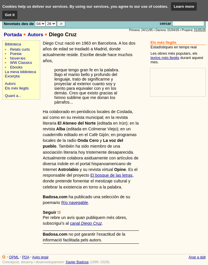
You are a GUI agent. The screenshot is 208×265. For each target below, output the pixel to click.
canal (86, 223)
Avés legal (40, 257)
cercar (165, 23)
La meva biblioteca (20, 72)
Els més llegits (17, 88)
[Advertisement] (20, 121)
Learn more (184, 6)
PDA (25, 257)
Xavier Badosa (77, 262)
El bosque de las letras (111, 175)
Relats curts (20, 49)
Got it (10, 15)
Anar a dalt (197, 257)
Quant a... (13, 96)
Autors (35, 34)
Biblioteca (13, 44)
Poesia (16, 54)
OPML (14, 257)
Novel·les (17, 58)
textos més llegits (165, 58)
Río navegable (74, 202)
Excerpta (12, 76)
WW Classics (21, 62)
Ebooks (16, 67)
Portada (13, 34)
